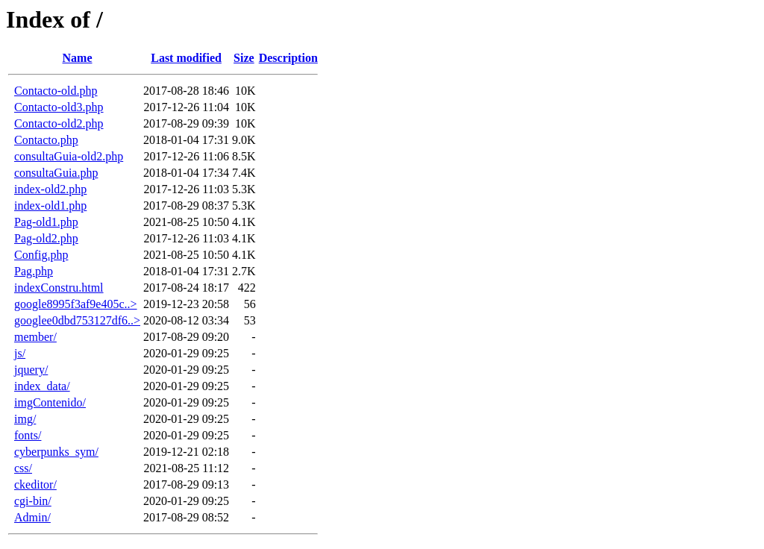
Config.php (41, 254)
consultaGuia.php (56, 172)
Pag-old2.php (46, 238)
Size (244, 57)
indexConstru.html (59, 287)
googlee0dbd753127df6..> (77, 320)
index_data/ (42, 386)
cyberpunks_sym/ (56, 451)
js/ (19, 353)
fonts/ (27, 435)
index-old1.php (50, 205)
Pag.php (33, 271)
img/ (25, 418)
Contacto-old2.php (59, 123)
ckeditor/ (35, 484)
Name (78, 57)
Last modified (186, 57)
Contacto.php (46, 140)
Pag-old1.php (46, 222)
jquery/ (31, 369)
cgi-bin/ (32, 501)
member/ (35, 336)
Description (288, 57)
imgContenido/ (50, 402)
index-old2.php (50, 189)
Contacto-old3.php (59, 107)
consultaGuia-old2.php (68, 156)
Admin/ (32, 517)
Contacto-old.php (56, 90)
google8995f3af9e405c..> (75, 304)
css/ (23, 468)
